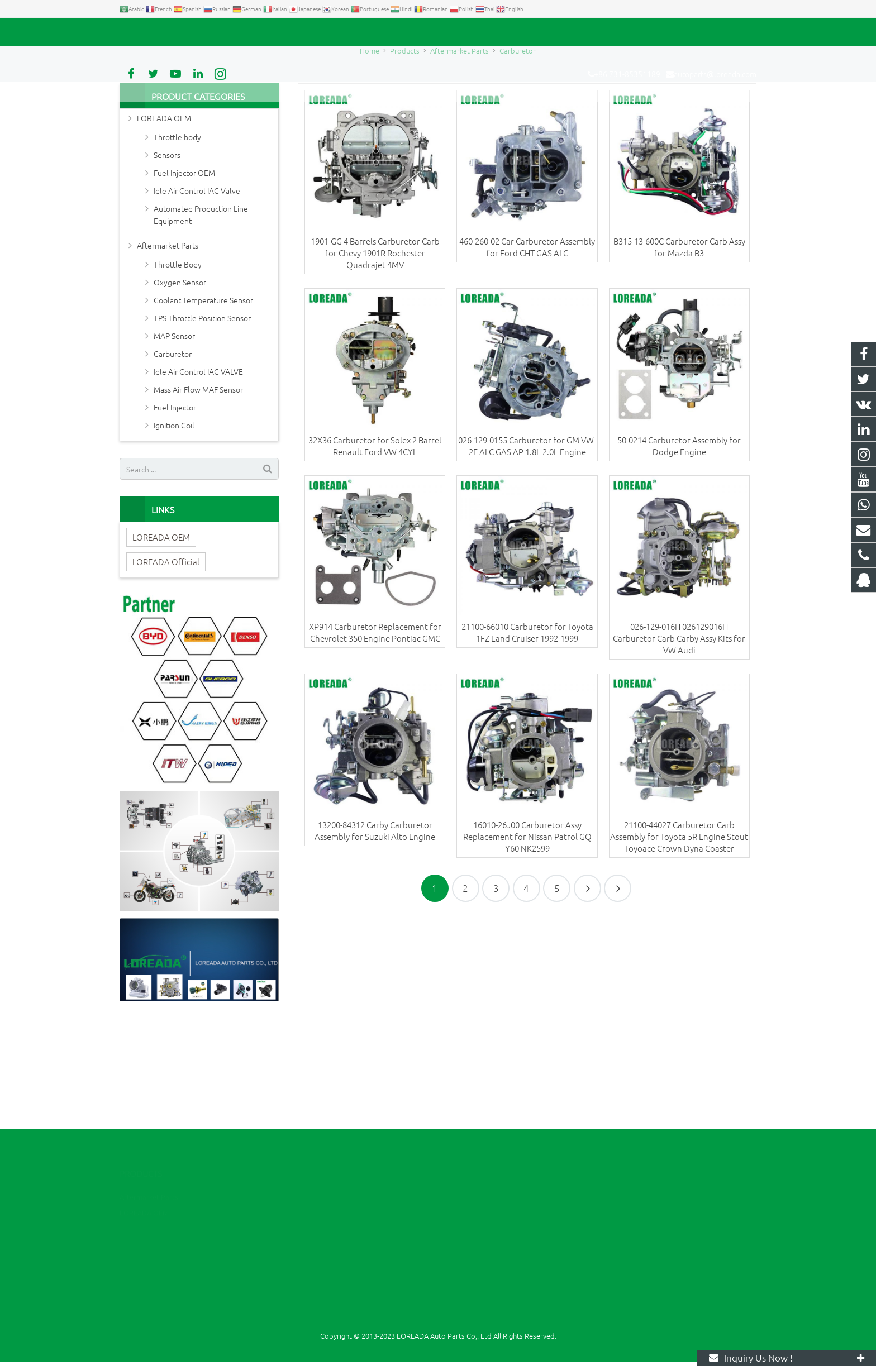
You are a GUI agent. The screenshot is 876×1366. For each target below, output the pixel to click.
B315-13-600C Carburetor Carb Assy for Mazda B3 (679, 347)
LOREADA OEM (164, 218)
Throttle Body (178, 364)
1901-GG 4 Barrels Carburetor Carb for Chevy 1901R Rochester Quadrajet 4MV (375, 353)
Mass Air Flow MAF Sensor (198, 489)
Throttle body (177, 237)
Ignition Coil (174, 525)
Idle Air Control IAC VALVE (198, 471)
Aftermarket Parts (167, 345)
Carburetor (438, 130)
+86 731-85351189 (159, 31)
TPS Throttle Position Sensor (202, 418)
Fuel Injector (175, 507)
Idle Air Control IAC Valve (197, 291)
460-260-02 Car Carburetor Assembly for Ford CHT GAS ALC (527, 347)
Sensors (167, 255)
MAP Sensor (174, 436)
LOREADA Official (165, 662)
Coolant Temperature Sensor (203, 400)
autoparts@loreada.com (247, 31)
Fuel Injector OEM (184, 273)
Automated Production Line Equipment (201, 315)
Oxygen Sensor (180, 382)
